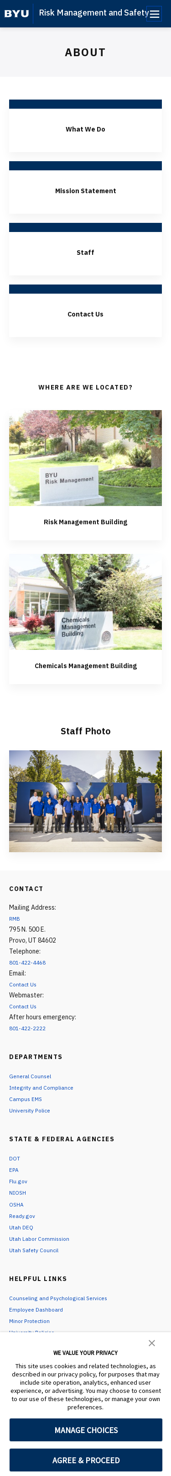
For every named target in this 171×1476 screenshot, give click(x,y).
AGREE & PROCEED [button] (85, 1460)
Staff (85, 251)
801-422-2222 (30, 1039)
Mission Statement (86, 190)
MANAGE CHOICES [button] (86, 1430)
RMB (15, 930)
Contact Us (86, 313)
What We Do (86, 128)
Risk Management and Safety (94, 12)
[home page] (16, 13)
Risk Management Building (85, 521)
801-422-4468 (30, 974)
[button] (152, 1342)
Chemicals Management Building (85, 670)
